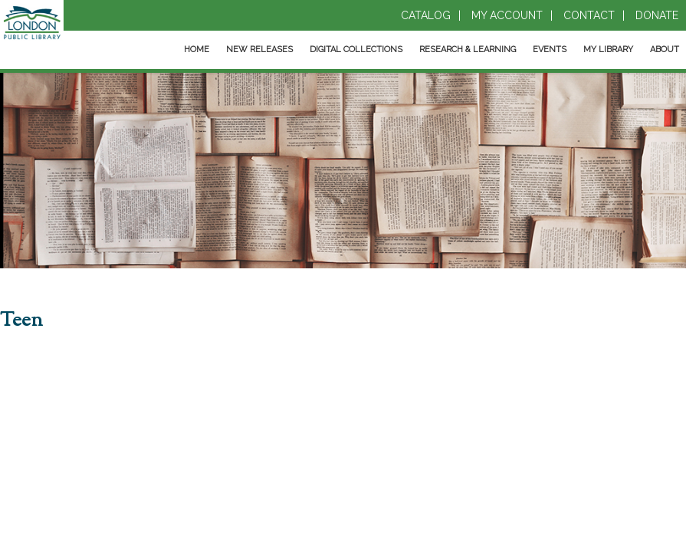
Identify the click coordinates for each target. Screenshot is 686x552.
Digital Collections (356, 49)
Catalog (426, 15)
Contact (589, 15)
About (664, 49)
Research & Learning (467, 49)
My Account (507, 15)
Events (549, 49)
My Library (608, 49)
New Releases (259, 49)
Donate (656, 15)
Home (196, 49)
